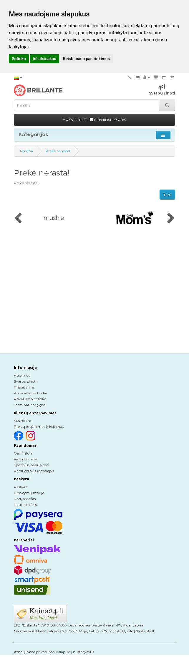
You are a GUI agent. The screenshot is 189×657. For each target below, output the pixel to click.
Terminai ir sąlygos (29, 405)
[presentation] (18, 218)
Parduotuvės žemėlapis (34, 471)
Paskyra (21, 487)
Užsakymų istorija (29, 493)
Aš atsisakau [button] (45, 58)
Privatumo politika (30, 399)
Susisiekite (22, 420)
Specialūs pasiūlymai (31, 465)
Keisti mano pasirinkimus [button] (86, 58)
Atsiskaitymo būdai (30, 393)
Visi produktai (25, 459)
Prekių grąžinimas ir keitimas (39, 426)
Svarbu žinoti (25, 381)
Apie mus (22, 375)
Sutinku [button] (19, 58)
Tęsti (167, 194)
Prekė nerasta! (58, 151)
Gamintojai (23, 453)
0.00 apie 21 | (94, 119)
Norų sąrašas (25, 498)
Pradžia (26, 151)
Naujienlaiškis (25, 504)
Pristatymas (24, 387)
